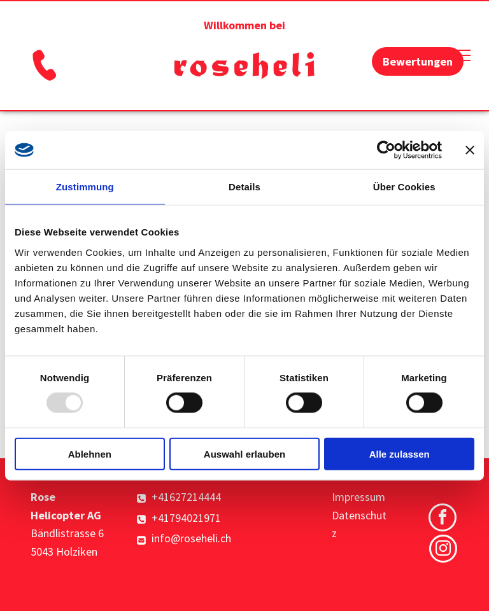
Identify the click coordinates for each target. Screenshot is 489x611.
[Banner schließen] (469, 150)
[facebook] (443, 519)
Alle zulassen (399, 453)
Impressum (358, 496)
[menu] (461, 55)
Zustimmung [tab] (85, 186)
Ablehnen (89, 453)
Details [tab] (244, 186)
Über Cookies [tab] (404, 186)
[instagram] (443, 550)
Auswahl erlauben (244, 453)
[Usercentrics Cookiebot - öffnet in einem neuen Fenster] (386, 150)
